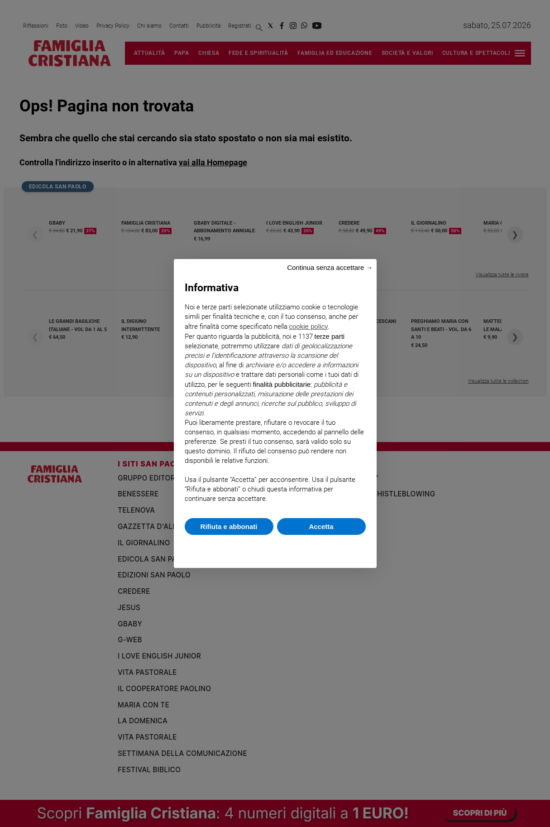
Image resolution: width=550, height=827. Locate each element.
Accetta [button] (321, 526)
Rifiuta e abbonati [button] (229, 526)
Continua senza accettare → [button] (330, 267)
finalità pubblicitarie (282, 384)
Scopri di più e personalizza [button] (275, 547)
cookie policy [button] (308, 326)
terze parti (330, 336)
